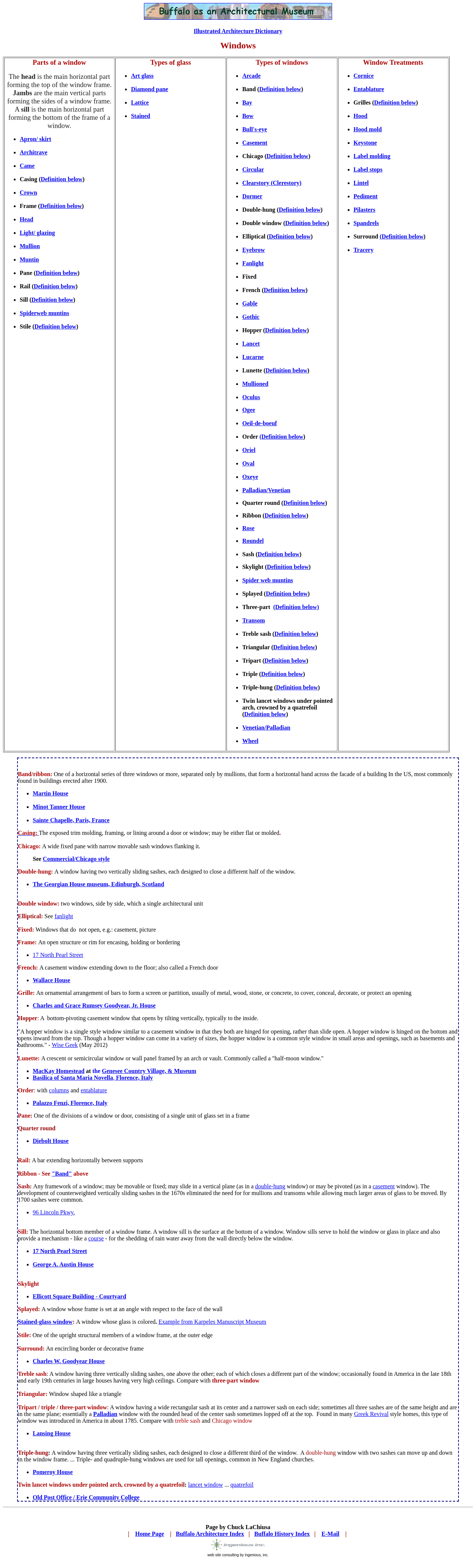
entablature (94, 1090)
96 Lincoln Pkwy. (54, 1212)
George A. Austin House (63, 1264)
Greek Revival (371, 1414)
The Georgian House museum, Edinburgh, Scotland (98, 884)
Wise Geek (65, 1045)
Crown (28, 192)
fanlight (64, 916)
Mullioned (255, 384)
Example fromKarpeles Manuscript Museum (212, 1322)
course (96, 1238)
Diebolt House (50, 1141)
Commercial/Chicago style (76, 859)
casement (384, 1186)
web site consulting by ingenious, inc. (238, 1555)
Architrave (33, 152)
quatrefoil (241, 1484)
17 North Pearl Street (58, 955)
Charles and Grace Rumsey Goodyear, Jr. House (94, 1005)
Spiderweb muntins (44, 313)
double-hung (270, 1186)
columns (59, 1090)
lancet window (205, 1484)
